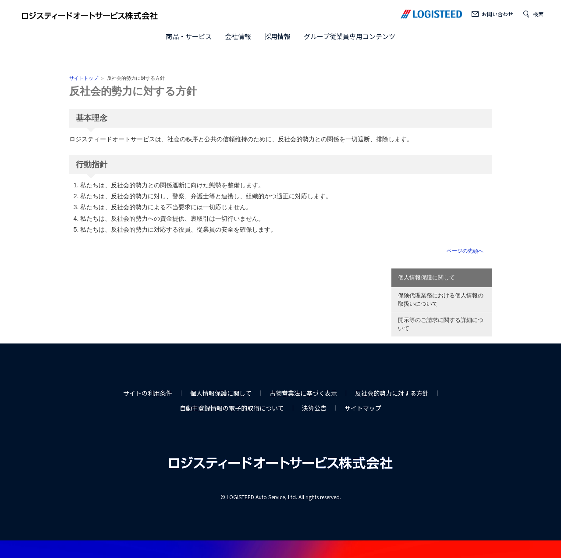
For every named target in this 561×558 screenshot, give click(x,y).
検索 (538, 14)
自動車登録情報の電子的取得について (232, 408)
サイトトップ (83, 78)
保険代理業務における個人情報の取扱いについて (440, 299)
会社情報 (238, 36)
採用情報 (277, 36)
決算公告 (314, 408)
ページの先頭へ (465, 251)
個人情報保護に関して (426, 277)
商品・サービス (189, 36)
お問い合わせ (497, 14)
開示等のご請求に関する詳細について (440, 324)
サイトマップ (362, 408)
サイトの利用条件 (147, 393)
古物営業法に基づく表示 (303, 393)
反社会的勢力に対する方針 (133, 91)
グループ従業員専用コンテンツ (349, 36)
